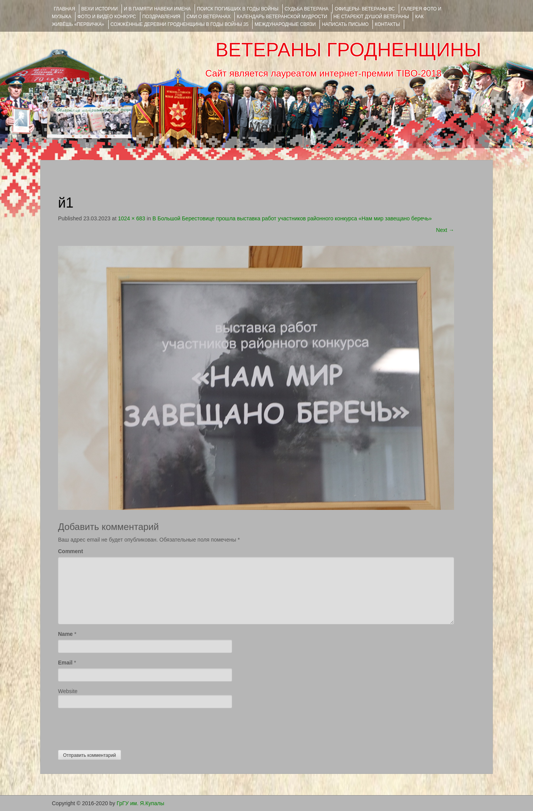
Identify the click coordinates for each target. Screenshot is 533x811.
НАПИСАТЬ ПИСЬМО (345, 24)
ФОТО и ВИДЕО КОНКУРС (106, 16)
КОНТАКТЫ (387, 24)
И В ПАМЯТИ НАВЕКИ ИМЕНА (157, 9)
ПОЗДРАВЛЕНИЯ (161, 16)
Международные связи (285, 24)
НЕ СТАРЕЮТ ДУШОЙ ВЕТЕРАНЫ (371, 16)
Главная (64, 9)
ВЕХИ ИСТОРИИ (99, 9)
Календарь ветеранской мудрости (282, 16)
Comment (70, 551)
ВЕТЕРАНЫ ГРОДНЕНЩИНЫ (348, 50)
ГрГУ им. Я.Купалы (140, 803)
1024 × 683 (131, 218)
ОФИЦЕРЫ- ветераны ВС (365, 9)
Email (65, 662)
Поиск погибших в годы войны (237, 9)
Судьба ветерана (307, 9)
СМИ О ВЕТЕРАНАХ (208, 16)
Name (65, 634)
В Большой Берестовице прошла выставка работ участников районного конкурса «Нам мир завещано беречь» (292, 218)
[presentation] (117, 727)
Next (445, 230)
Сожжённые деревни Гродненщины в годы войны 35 (180, 24)
